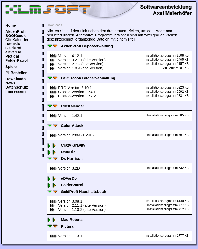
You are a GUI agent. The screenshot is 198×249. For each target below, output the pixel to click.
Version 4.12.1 (66, 56)
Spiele (11, 67)
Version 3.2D (65, 168)
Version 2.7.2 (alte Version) (77, 64)
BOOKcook (15, 36)
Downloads (15, 79)
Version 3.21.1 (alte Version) (78, 60)
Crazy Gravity (66, 145)
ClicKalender (17, 40)
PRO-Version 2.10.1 (71, 88)
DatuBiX (12, 44)
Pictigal (12, 56)
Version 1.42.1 (66, 116)
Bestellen (19, 73)
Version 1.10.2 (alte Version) (78, 209)
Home (10, 25)
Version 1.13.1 (66, 236)
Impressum (15, 91)
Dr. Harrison (65, 159)
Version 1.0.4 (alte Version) (77, 68)
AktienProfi (15, 31)
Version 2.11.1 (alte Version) (78, 205)
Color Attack (65, 126)
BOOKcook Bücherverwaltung (81, 78)
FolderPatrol (16, 60)
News (10, 83)
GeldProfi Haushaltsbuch (76, 192)
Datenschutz (16, 87)
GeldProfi (13, 48)
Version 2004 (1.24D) (72, 135)
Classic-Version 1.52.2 (73, 96)
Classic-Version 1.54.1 (73, 92)
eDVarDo (13, 52)
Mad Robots (65, 220)
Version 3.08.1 (66, 201)
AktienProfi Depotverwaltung (80, 46)
